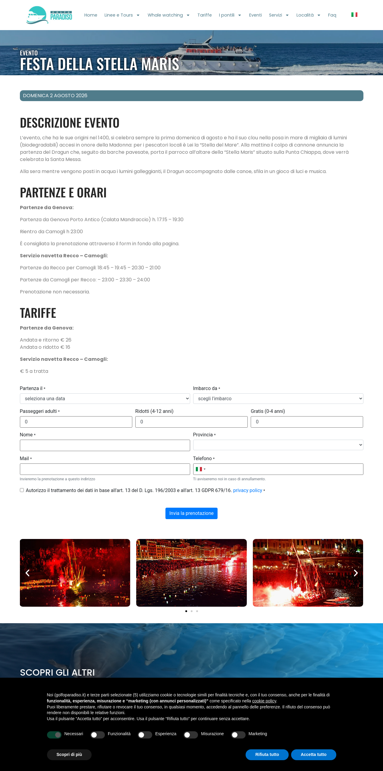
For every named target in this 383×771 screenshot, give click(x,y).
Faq (332, 15)
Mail (26, 458)
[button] (27, 572)
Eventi (255, 15)
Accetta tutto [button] (314, 754)
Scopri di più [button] (69, 754)
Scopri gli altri (57, 672)
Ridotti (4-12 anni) (154, 411)
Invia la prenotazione (191, 513)
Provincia (204, 434)
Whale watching (169, 15)
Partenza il (33, 388)
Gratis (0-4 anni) (268, 411)
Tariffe (204, 15)
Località (309, 15)
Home (90, 15)
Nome (28, 434)
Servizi (279, 15)
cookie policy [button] (264, 700)
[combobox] (200, 469)
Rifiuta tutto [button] (267, 754)
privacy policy (247, 490)
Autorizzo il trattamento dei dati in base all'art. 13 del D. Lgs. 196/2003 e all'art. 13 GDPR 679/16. (145, 490)
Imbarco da (206, 388)
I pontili (230, 15)
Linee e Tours (122, 15)
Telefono (204, 458)
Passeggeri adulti (40, 411)
